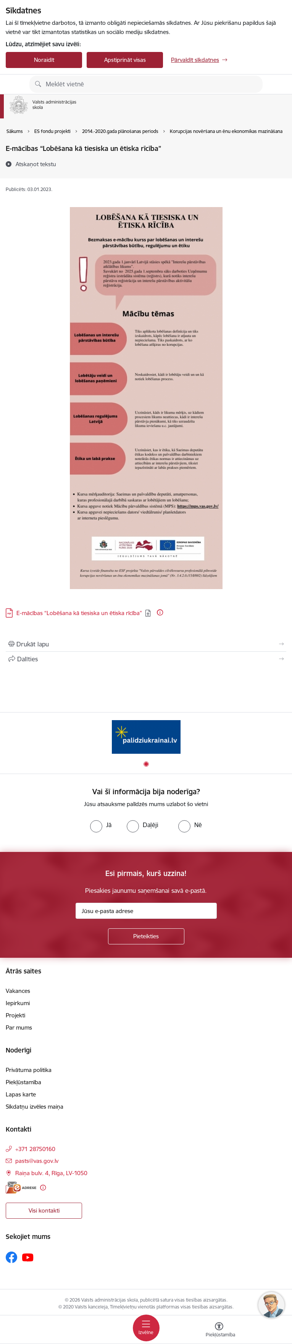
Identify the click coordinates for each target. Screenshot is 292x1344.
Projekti (15, 1015)
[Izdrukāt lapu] (146, 644)
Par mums (19, 1027)
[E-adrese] (21, 1187)
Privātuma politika (29, 1070)
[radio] (100, 824)
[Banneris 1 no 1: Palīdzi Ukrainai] (146, 736)
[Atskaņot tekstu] (36, 163)
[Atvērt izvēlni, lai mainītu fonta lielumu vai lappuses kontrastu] (219, 1330)
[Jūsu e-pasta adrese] (146, 911)
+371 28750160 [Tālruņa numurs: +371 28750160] (35, 1149)
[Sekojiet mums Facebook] (11, 1257)
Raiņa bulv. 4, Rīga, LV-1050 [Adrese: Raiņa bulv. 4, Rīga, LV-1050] (51, 1173)
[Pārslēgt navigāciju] (146, 1328)
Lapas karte (21, 1094)
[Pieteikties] (146, 936)
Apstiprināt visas (125, 59)
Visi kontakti (44, 1210)
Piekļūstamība (23, 1082)
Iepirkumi (18, 1003)
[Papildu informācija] (160, 612)
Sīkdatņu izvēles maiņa (34, 1106)
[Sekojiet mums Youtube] (28, 1256)
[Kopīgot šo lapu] (146, 659)
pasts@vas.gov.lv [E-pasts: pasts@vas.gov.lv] (36, 1160)
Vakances (18, 990)
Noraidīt (44, 59)
